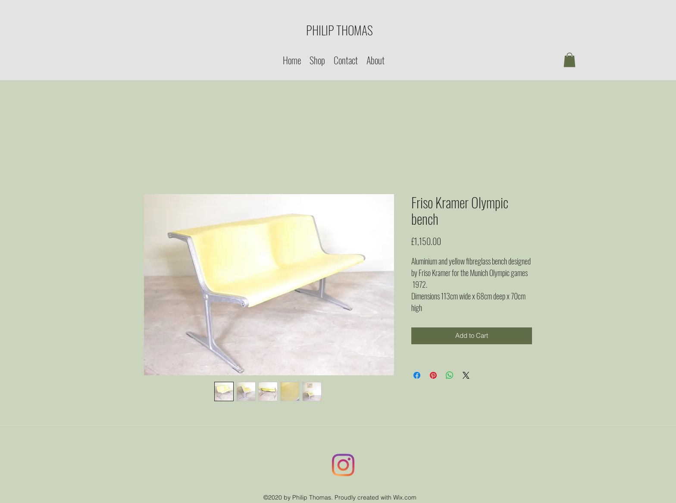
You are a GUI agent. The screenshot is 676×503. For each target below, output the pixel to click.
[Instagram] (343, 465)
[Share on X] (466, 375)
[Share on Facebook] (417, 375)
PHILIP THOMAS (339, 30)
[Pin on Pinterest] (433, 375)
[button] (569, 60)
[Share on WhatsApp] (449, 375)
